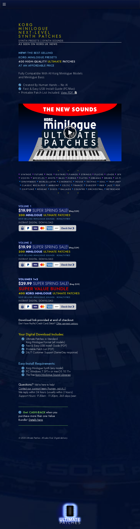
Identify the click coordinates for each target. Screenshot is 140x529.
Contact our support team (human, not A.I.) (42, 388)
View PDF (68, 92)
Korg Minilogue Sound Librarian (53, 375)
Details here (36, 420)
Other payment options (67, 323)
